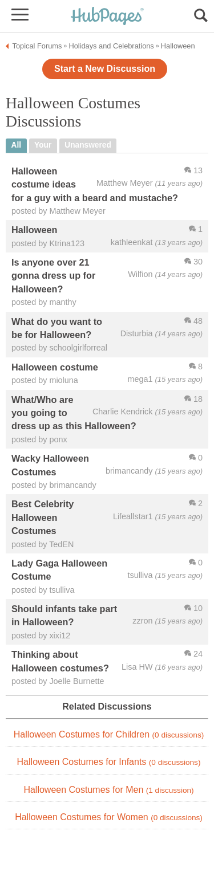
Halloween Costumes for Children (109, 734)
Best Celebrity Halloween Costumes (42, 517)
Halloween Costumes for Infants (109, 762)
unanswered (87, 145)
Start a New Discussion (104, 69)
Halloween (34, 230)
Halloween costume (54, 367)
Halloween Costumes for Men (108, 790)
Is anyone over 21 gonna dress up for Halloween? (53, 275)
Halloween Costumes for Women (109, 817)
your (42, 145)
